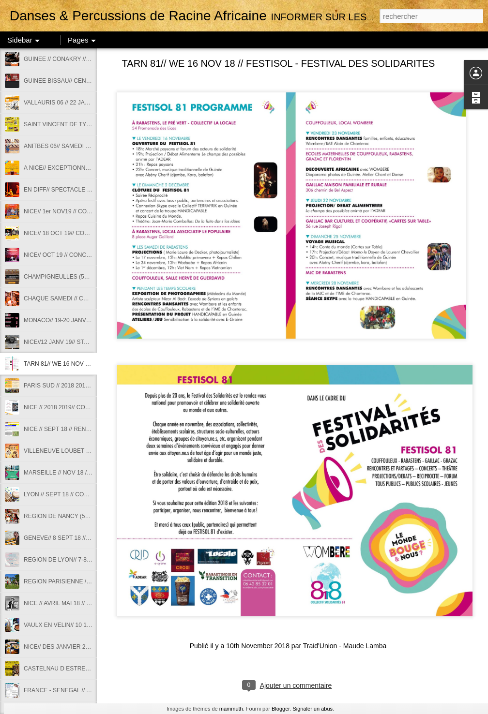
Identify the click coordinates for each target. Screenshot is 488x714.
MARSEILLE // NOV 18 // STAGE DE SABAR (82, 472)
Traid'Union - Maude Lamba (345, 646)
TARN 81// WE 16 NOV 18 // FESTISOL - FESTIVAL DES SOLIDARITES (278, 63)
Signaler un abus (312, 709)
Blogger (281, 709)
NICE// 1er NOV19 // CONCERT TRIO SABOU (84, 211)
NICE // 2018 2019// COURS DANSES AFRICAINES (91, 407)
